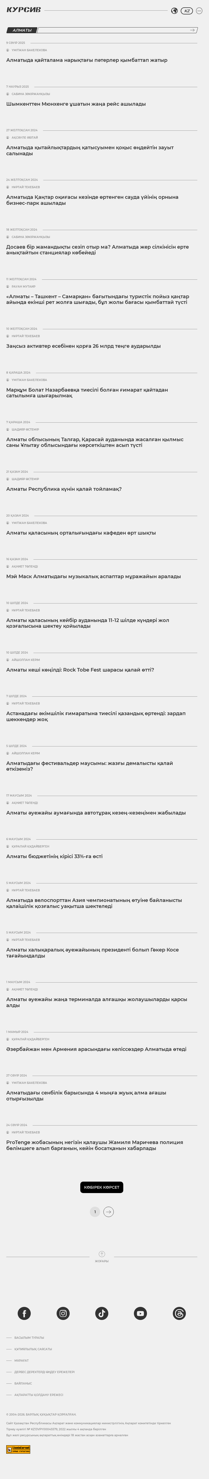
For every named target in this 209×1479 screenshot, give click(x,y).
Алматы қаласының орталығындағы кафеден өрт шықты (81, 533)
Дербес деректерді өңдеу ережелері (44, 1372)
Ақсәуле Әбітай (25, 137)
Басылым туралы (29, 1338)
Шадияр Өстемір (25, 429)
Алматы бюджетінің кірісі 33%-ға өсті (54, 856)
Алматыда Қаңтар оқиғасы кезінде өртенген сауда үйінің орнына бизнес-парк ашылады (92, 200)
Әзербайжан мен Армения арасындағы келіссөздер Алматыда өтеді (96, 1049)
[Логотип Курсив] (23, 9)
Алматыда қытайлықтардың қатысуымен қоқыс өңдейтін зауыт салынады (90, 151)
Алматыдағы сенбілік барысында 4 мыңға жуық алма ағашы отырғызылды (86, 1096)
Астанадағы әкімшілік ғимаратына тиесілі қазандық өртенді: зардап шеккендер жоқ (96, 716)
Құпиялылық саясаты (33, 1349)
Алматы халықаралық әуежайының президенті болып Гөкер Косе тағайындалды (92, 953)
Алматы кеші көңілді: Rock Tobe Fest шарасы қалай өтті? (80, 670)
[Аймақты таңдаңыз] (174, 10)
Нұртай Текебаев (26, 187)
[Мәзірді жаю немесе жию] (199, 10)
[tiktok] (101, 1313)
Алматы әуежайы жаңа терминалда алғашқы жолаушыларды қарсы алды (96, 1002)
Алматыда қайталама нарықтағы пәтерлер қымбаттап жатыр (86, 60)
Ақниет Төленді (25, 566)
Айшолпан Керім (26, 660)
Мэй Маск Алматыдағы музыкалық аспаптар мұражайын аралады (93, 577)
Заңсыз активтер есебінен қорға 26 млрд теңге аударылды (83, 346)
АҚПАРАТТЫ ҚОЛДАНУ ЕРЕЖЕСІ (38, 1395)
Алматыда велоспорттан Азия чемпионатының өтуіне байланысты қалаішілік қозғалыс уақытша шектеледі (94, 903)
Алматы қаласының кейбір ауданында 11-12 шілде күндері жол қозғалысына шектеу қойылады (87, 623)
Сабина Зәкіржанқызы (31, 94)
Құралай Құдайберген (30, 846)
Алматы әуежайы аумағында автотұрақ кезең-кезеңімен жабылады (96, 813)
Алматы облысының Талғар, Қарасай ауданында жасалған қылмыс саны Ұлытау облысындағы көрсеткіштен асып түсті (94, 443)
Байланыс (23, 1383)
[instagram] (63, 1313)
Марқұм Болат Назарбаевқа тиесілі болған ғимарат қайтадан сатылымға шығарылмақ (87, 393)
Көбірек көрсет (101, 1187)
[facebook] (24, 1313)
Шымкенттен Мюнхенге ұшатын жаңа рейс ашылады (76, 104)
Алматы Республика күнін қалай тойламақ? (64, 489)
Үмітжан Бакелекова (29, 50)
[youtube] (140, 1313)
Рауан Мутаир (23, 286)
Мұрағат (21, 1360)
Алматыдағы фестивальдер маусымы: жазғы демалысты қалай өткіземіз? (89, 766)
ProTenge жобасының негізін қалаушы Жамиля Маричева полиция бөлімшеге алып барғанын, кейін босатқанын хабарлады (94, 1145)
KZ (186, 10)
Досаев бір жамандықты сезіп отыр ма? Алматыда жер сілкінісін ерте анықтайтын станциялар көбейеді (97, 250)
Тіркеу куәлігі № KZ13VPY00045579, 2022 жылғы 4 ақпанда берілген (56, 1429)
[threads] (179, 1313)
